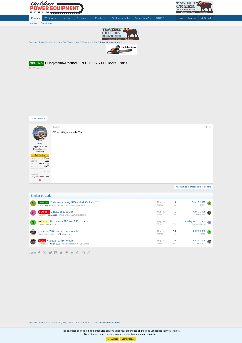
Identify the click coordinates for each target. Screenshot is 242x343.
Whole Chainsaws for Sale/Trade (71, 205)
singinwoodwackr (198, 224)
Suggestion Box (143, 18)
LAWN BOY (43, 244)
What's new (50, 18)
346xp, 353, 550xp (62, 211)
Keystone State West (40, 177)
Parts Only (62, 225)
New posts (33, 23)
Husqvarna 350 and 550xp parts (69, 221)
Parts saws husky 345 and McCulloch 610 (74, 202)
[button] (59, 18)
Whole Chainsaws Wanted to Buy (73, 215)
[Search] (206, 18)
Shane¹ (41, 225)
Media (67, 18)
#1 (210, 127)
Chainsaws (67, 234)
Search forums (47, 23)
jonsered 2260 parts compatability (58, 231)
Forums (35, 18)
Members (100, 18)
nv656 (41, 205)
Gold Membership (121, 18)
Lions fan (42, 215)
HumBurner (200, 214)
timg (33, 68)
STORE (160, 18)
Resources (82, 18)
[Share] (206, 127)
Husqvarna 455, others (60, 240)
